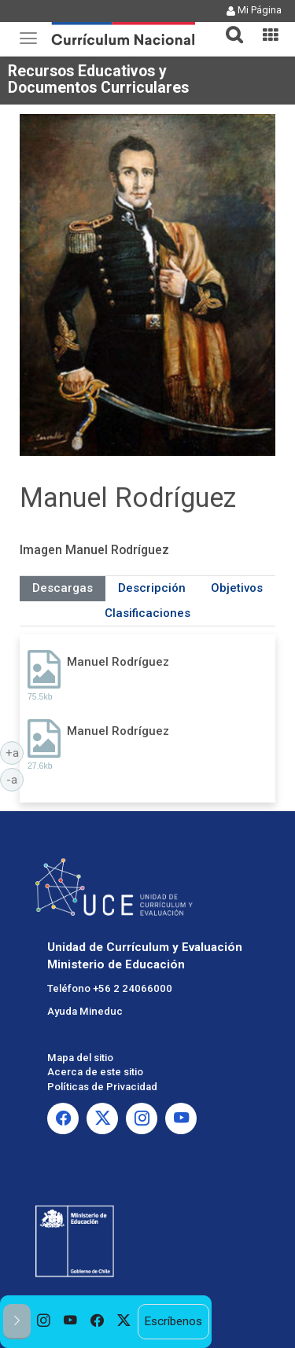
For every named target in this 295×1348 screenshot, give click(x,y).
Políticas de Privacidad (102, 1087)
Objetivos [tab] (237, 588)
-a (15, 779)
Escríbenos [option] (173, 1321)
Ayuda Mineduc (85, 1011)
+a (15, 752)
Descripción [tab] (152, 588)
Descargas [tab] (62, 588)
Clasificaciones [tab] (147, 613)
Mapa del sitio (80, 1057)
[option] (44, 1321)
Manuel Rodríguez (118, 662)
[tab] (228, 25)
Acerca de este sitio (95, 1072)
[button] (228, 25)
